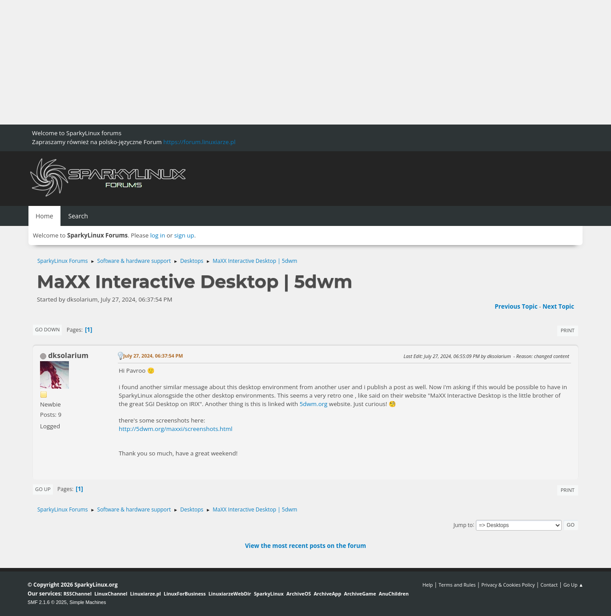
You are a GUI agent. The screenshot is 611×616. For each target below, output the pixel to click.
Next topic (558, 306)
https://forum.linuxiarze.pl (199, 142)
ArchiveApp (327, 593)
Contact (549, 584)
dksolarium (68, 355)
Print (568, 330)
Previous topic (515, 306)
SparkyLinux (269, 593)
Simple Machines (87, 602)
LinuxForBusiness (184, 593)
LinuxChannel (110, 593)
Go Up (43, 489)
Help (427, 584)
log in (157, 235)
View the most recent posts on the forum (305, 546)
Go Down (47, 329)
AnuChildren (394, 593)
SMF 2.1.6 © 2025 (47, 602)
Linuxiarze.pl (145, 593)
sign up (184, 235)
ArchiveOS (298, 593)
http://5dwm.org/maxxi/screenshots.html (176, 429)
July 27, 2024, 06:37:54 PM (153, 355)
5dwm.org (314, 404)
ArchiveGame (360, 593)
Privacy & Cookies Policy (508, 584)
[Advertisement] (267, 62)
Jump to (463, 524)
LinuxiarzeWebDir (230, 593)
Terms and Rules (457, 584)
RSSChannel (78, 593)
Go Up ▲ (573, 584)
